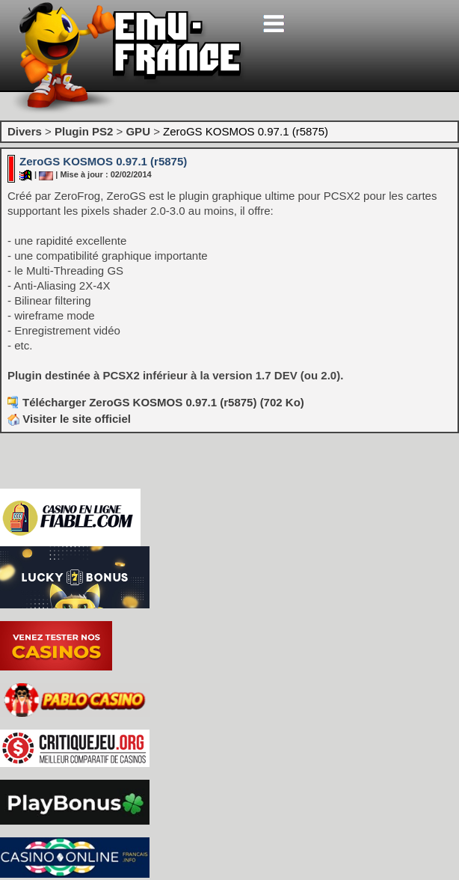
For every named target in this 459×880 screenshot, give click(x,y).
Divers (24, 131)
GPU (138, 131)
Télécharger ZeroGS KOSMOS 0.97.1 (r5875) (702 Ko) (163, 402)
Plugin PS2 (84, 131)
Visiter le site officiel (69, 418)
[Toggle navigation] (274, 23)
